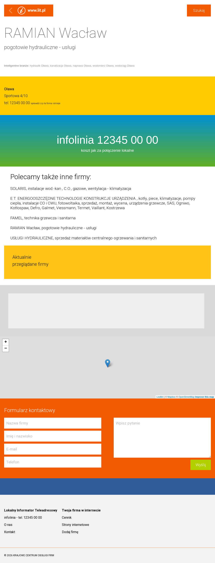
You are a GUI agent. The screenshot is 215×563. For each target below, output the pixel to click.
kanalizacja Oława (60, 65)
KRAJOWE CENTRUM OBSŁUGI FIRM (33, 555)
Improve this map (204, 397)
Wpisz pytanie (162, 438)
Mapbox (172, 397)
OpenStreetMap (186, 397)
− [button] (5, 349)
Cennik (67, 518)
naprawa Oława (82, 65)
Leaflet (160, 397)
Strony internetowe (75, 525)
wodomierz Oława (103, 65)
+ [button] (5, 342)
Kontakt (9, 532)
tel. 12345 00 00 (17, 103)
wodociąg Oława (125, 65)
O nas (8, 525)
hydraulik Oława (39, 65)
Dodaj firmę (70, 532)
